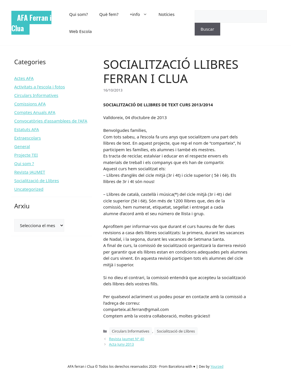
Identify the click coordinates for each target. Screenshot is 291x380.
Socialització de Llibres (176, 331)
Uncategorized (28, 189)
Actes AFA (24, 78)
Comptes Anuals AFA (34, 112)
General (22, 146)
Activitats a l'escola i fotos (39, 87)
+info (141, 14)
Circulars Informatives (130, 331)
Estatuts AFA (26, 129)
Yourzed (217, 366)
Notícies (166, 14)
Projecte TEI (26, 155)
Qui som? (78, 14)
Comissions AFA (30, 104)
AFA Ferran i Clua (31, 22)
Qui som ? (24, 163)
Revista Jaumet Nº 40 (126, 338)
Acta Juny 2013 (121, 344)
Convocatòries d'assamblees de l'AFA (50, 121)
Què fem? (109, 14)
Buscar (207, 29)
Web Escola (80, 31)
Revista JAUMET (29, 172)
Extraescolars (27, 138)
